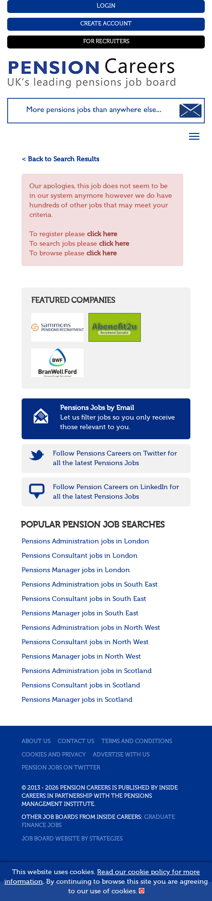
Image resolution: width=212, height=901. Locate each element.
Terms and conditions (136, 742)
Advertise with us (121, 755)
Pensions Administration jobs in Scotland (86, 671)
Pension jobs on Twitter (61, 768)
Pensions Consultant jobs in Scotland (81, 685)
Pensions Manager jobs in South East (80, 613)
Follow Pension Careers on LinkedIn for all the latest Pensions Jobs (116, 492)
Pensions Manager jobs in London (76, 570)
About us (36, 742)
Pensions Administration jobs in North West (91, 628)
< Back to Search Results (60, 159)
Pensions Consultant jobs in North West (85, 642)
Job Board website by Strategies (72, 839)
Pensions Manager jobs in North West (81, 656)
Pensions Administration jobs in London (85, 541)
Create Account (106, 24)
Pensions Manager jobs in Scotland (77, 700)
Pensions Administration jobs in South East (90, 584)
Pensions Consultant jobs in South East (84, 599)
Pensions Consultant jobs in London (79, 556)
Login (106, 6)
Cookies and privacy (54, 755)
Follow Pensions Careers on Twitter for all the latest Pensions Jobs (115, 458)
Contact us (76, 742)
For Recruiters (106, 42)
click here (102, 234)
